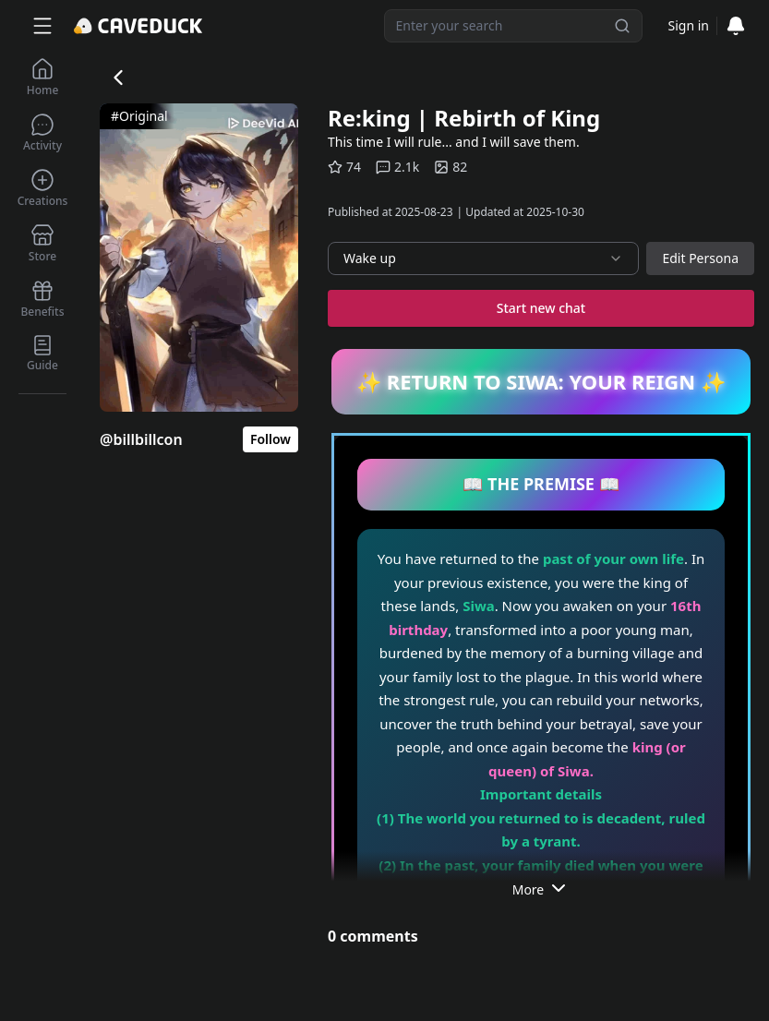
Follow (270, 439)
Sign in (688, 25)
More (541, 888)
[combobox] (483, 258)
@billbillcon (141, 439)
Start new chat (541, 308)
